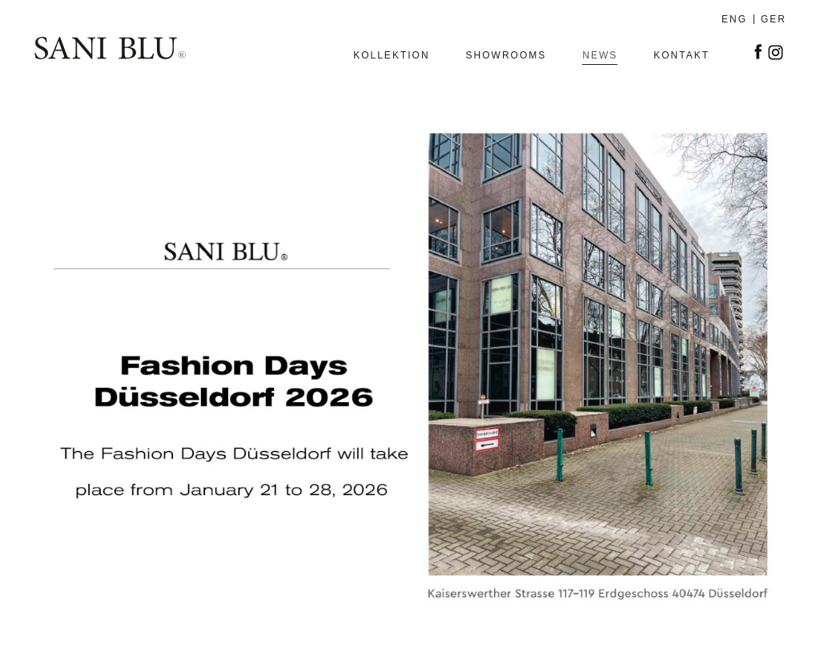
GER (773, 19)
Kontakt (681, 55)
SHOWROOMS (506, 55)
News (599, 55)
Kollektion (391, 55)
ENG (734, 19)
